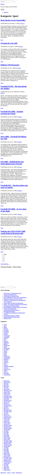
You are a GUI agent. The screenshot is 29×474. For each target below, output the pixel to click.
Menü (2, 9)
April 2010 (6, 421)
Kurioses (6, 341)
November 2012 (8, 411)
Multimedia (7, 345)
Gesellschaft (7, 335)
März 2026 (6, 380)
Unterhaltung (7, 369)
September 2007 (8, 461)
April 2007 (6, 467)
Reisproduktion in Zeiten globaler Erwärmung (15, 307)
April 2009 (6, 435)
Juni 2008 (6, 449)
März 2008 (6, 453)
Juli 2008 (6, 447)
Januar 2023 (7, 389)
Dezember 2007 (8, 457)
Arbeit (5, 324)
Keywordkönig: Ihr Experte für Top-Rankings (15, 297)
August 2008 (7, 446)
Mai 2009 (6, 433)
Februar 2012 (7, 415)
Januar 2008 (7, 456)
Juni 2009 (6, 432)
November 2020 (8, 396)
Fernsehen (6, 331)
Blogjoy (3, 4)
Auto (5, 326)
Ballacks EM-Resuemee (10, 65)
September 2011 (8, 417)
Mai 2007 (6, 465)
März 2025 (6, 386)
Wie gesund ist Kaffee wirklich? (12, 315)
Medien (6, 344)
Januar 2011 (7, 419)
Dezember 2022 (8, 390)
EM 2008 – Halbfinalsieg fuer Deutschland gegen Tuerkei (12, 163)
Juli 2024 (6, 387)
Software (6, 360)
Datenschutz (19, 472)
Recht (5, 353)
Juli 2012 (6, 413)
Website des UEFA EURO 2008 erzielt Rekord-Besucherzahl (13, 232)
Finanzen (6, 333)
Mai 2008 (6, 450)
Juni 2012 (6, 414)
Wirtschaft (6, 373)
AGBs (13, 472)
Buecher (6, 328)
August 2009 (7, 429)
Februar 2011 (7, 418)
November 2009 (8, 425)
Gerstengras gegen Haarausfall (11, 306)
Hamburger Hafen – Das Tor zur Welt (13, 299)
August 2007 (7, 463)
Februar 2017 (7, 401)
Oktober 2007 (7, 460)
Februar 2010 (7, 422)
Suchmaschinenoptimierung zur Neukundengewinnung (11, 310)
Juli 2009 (6, 431)
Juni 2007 (6, 464)
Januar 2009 (7, 439)
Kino (5, 340)
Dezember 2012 (8, 410)
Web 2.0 (6, 372)
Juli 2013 (6, 407)
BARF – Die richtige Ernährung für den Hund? (15, 304)
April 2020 (6, 399)
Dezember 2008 (8, 440)
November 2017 (8, 400)
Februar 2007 (7, 470)
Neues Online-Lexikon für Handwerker (13, 303)
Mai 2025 (6, 385)
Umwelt (6, 367)
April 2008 (6, 452)
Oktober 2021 (7, 393)
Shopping (6, 359)
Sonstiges (6, 362)
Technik (6, 365)
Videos (5, 370)
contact (9, 472)
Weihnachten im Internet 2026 (11, 296)
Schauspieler (7, 356)
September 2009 (8, 428)
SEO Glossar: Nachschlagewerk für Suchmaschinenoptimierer (12, 294)
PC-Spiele (6, 349)
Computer (6, 330)
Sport (2, 40)
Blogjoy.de (3, 472)
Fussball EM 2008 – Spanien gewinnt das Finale (12, 112)
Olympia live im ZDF (9, 43)
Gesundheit (6, 337)
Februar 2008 (7, 454)
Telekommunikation (9, 366)
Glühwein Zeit (7, 318)
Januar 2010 (7, 424)
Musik (5, 347)
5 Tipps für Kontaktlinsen (10, 308)
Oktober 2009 (7, 426)
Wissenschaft (7, 374)
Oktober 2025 (7, 382)
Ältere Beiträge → (5, 264)
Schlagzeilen (7, 358)
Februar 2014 (7, 404)
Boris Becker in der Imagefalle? (13, 20)
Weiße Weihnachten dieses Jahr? (12, 317)
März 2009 (6, 436)
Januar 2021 (7, 394)
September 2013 (8, 406)
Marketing (6, 342)
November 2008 (8, 442)
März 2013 (6, 408)
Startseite (6, 12)
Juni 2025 (6, 383)
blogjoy (23, 23)
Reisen (5, 355)
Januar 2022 (7, 392)
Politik (5, 351)
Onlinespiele (7, 348)
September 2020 (8, 397)
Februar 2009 (7, 438)
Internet (6, 338)
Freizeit (6, 334)
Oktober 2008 (7, 443)
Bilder (5, 327)
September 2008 (8, 445)
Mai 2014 (6, 403)
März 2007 (6, 468)
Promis (5, 352)
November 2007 (8, 459)
